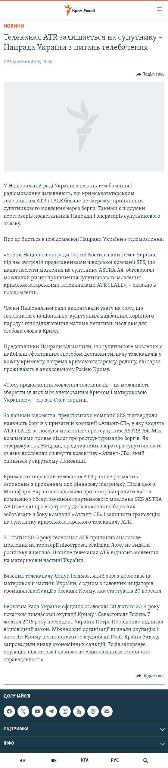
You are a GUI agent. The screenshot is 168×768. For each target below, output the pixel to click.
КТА (85, 760)
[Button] (150, 74)
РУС (115, 760)
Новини (14, 26)
